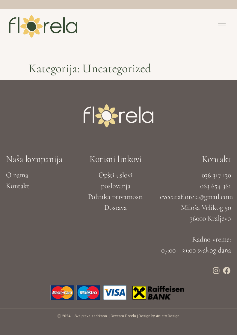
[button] (222, 26)
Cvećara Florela (123, 316)
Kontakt (17, 185)
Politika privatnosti (115, 196)
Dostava (115, 207)
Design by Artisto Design (159, 316)
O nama (17, 175)
